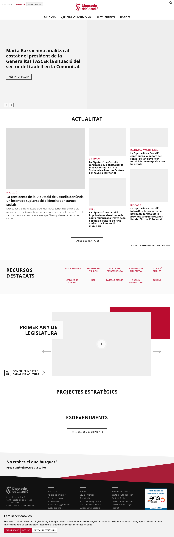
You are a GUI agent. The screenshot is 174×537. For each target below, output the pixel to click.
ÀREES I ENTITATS (106, 17)
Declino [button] (26, 530)
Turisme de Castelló (121, 491)
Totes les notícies (87, 240)
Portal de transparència (90, 501)
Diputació (50, 17)
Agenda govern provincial (148, 245)
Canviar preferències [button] (44, 530)
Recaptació (85, 498)
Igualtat (115, 508)
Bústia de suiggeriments (59, 504)
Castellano (7, 4)
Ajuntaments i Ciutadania (76, 17)
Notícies (125, 17)
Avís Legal (52, 491)
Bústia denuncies (55, 508)
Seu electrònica (87, 495)
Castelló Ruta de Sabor (122, 495)
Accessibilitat (54, 501)
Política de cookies (56, 498)
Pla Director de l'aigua (122, 504)
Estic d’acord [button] (12, 530)
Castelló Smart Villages (122, 501)
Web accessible (34, 4)
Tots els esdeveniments (87, 431)
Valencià (20, 4)
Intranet (83, 491)
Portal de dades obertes (91, 504)
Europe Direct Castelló (90, 508)
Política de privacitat (57, 495)
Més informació (19, 76)
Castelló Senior (119, 498)
